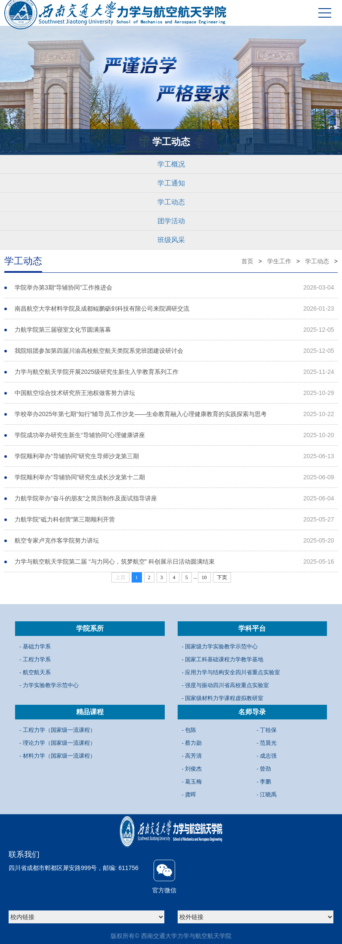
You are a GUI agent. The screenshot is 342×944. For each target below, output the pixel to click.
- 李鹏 (264, 781)
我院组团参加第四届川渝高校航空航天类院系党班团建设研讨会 (99, 350)
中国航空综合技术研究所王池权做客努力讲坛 (75, 392)
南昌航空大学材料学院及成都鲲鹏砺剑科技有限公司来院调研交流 (102, 308)
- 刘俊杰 (192, 768)
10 (204, 577)
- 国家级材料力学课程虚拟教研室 (223, 698)
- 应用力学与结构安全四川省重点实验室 (231, 672)
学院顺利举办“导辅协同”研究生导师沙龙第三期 (77, 456)
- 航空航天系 (35, 672)
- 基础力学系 (35, 646)
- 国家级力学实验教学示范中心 (220, 646)
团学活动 (171, 221)
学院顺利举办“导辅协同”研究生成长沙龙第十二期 (80, 477)
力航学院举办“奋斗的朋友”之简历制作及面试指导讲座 (86, 498)
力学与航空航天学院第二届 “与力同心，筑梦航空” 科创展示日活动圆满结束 (115, 561)
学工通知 (171, 183)
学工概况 (171, 164)
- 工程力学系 (35, 659)
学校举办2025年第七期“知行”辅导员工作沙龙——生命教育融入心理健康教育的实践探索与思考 (141, 413)
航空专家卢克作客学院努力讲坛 (57, 540)
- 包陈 (189, 730)
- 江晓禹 (267, 794)
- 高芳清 (192, 756)
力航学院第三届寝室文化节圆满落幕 (63, 329)
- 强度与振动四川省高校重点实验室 (225, 685)
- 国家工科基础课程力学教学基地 (223, 659)
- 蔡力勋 (192, 743)
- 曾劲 (264, 768)
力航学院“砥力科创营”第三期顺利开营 (65, 519)
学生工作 (279, 261)
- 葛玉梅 (192, 781)
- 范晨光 (267, 743)
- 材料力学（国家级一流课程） (57, 756)
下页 (222, 577)
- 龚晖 (189, 794)
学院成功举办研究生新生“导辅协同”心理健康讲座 (80, 435)
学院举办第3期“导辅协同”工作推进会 (63, 287)
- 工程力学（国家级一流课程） (57, 730)
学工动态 (171, 202)
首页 (247, 261)
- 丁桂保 (267, 730)
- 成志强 (267, 756)
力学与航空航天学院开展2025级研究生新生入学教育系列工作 (97, 371)
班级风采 (171, 240)
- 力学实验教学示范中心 (49, 685)
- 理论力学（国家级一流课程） (57, 743)
